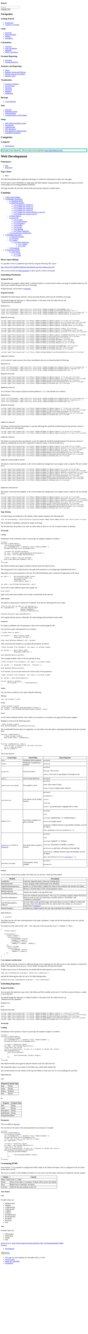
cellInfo (68, 900)
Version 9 (4, 890)
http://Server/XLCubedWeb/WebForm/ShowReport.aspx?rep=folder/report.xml (27, 267)
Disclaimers (9, 1326)
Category (4, 1307)
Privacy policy (10, 1322)
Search (4, 3)
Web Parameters (23, 271)
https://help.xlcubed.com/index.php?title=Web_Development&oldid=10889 (37, 1306)
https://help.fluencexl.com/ (54, 150)
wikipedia (27, 289)
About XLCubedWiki (12, 1324)
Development (9, 1311)
